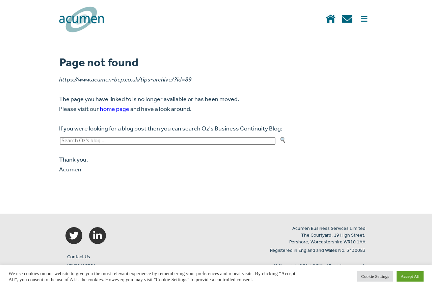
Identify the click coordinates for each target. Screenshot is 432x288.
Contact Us (78, 257)
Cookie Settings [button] (375, 276)
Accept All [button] (410, 276)
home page (114, 109)
